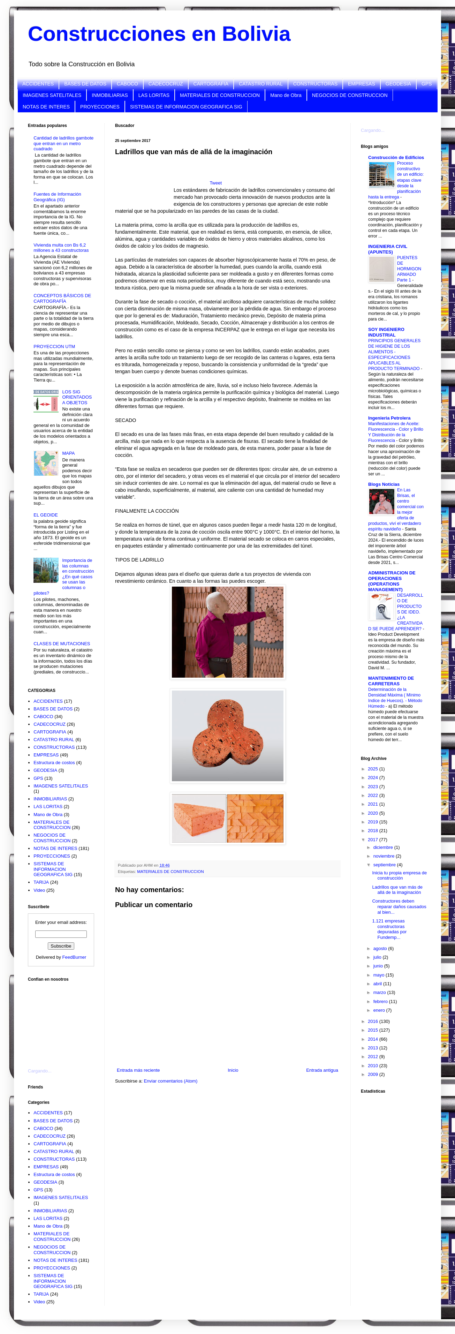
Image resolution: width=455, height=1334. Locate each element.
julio (378, 957)
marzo (380, 992)
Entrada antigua (322, 1070)
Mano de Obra (286, 95)
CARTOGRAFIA (211, 83)
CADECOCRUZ (166, 83)
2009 (373, 1074)
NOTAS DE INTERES (46, 107)
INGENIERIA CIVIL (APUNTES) (387, 249)
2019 (373, 821)
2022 (373, 795)
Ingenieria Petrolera (389, 418)
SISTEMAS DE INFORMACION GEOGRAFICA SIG (186, 107)
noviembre (384, 856)
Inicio (233, 1070)
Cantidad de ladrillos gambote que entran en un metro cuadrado (63, 143)
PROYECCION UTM (54, 346)
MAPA (68, 453)
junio (378, 966)
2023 (373, 786)
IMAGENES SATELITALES (52, 95)
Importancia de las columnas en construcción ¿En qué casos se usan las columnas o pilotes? (63, 577)
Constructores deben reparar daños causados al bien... (399, 906)
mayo (379, 975)
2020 (373, 813)
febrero (381, 1001)
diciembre (383, 847)
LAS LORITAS (153, 95)
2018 (373, 830)
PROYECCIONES (100, 107)
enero (379, 1010)
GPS (427, 83)
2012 (373, 1056)
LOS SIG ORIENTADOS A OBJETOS (77, 397)
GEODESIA (398, 83)
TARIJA (41, 882)
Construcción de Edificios (396, 157)
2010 (373, 1065)
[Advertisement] (144, 183)
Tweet (216, 183)
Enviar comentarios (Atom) (170, 1081)
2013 (373, 1047)
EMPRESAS (361, 83)
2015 (373, 1030)
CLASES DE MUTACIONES (61, 643)
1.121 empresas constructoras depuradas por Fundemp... (389, 929)
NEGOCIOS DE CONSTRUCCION (350, 95)
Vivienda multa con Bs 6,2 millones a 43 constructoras (61, 247)
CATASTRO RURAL (261, 83)
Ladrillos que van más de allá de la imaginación (397, 889)
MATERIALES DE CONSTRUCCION (220, 95)
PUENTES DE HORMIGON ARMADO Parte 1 (409, 268)
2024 (373, 777)
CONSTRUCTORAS (315, 83)
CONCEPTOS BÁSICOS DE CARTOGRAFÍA (62, 298)
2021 (373, 804)
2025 (373, 768)
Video (39, 890)
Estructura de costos (54, 762)
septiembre (385, 864)
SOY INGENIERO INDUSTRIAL (386, 332)
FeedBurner (74, 957)
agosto (380, 948)
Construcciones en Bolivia (159, 33)
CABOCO (127, 83)
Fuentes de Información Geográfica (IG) (57, 196)
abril (378, 983)
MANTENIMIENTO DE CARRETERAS (391, 681)
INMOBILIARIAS (110, 95)
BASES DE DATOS (85, 83)
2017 (373, 839)
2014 (373, 1039)
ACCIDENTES (38, 83)
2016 (373, 1021)
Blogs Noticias (384, 484)
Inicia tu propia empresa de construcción (399, 875)
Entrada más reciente (138, 1070)
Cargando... (40, 1070)
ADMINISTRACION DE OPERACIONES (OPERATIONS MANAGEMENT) (392, 581)
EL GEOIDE (45, 515)
